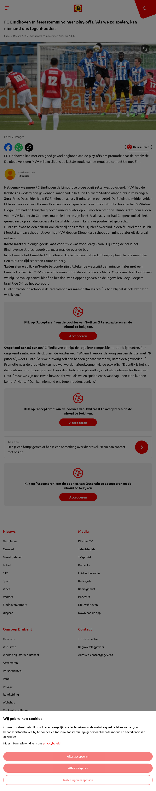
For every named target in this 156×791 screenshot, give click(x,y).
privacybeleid (51, 743)
